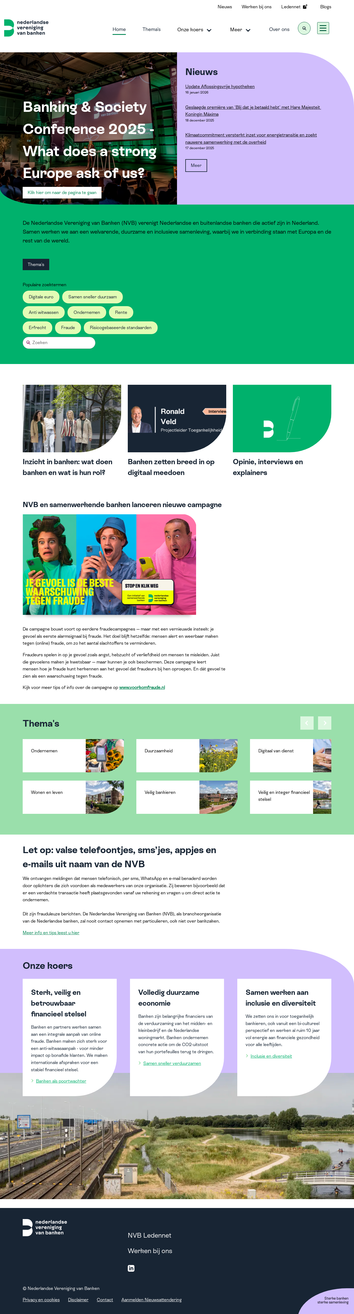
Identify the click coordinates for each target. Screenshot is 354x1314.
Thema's (151, 29)
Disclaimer (78, 1299)
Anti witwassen (44, 312)
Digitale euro (41, 297)
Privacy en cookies (41, 1299)
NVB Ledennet (149, 1235)
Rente (121, 312)
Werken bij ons (257, 6)
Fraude (68, 327)
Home (119, 29)
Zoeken (40, 342)
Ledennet (294, 6)
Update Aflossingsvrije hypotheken (220, 86)
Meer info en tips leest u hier (51, 932)
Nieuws (225, 6)
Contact (105, 1299)
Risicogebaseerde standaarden (121, 327)
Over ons (279, 29)
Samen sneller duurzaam (92, 297)
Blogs (325, 6)
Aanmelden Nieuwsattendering (151, 1299)
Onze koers (195, 29)
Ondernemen (87, 312)
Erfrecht (37, 327)
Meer (241, 29)
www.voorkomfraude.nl (142, 687)
